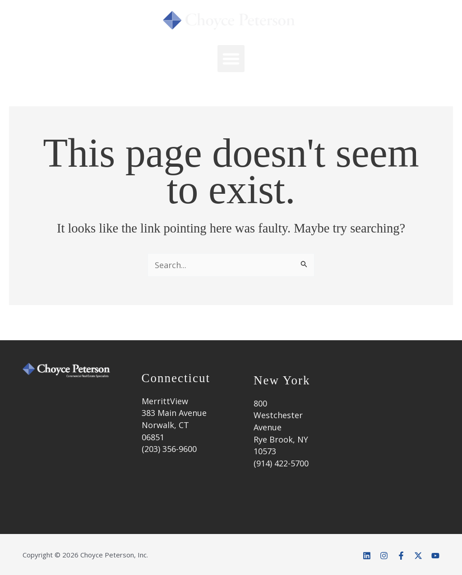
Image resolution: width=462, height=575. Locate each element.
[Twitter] (418, 556)
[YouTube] (435, 556)
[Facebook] (401, 556)
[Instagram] (384, 556)
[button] (231, 58)
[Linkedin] (367, 556)
